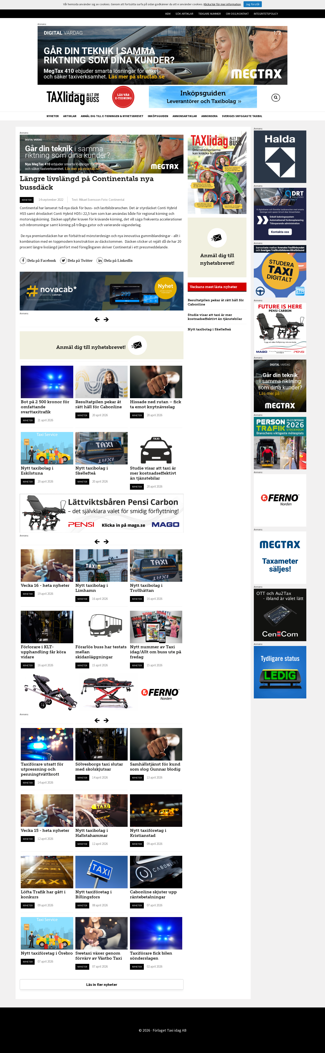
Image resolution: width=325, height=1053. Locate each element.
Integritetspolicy (266, 14)
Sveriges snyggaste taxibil (242, 116)
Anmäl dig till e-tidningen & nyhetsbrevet (112, 116)
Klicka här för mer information (222, 4)
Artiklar (69, 116)
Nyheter (53, 116)
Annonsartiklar (185, 116)
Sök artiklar (184, 14)
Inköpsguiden (158, 116)
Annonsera (209, 116)
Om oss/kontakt (237, 14)
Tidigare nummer (209, 14)
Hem (167, 14)
